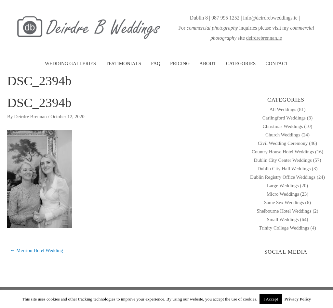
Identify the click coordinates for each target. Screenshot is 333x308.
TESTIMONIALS (123, 63)
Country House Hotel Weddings (283, 151)
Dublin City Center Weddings (283, 160)
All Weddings (282, 109)
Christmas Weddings (283, 126)
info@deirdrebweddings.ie (270, 18)
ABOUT (207, 63)
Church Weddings (282, 134)
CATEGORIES (241, 63)
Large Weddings (283, 185)
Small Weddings (283, 219)
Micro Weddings (283, 194)
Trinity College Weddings (284, 228)
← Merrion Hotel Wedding (36, 250)
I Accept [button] (270, 299)
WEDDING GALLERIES (70, 63)
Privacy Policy (297, 299)
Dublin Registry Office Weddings (282, 177)
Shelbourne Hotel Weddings (284, 211)
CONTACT (276, 63)
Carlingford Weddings (284, 117)
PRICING (180, 63)
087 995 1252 (225, 18)
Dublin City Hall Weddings (284, 168)
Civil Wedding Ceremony (283, 143)
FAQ (155, 63)
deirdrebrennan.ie (264, 38)
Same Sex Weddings (284, 202)
